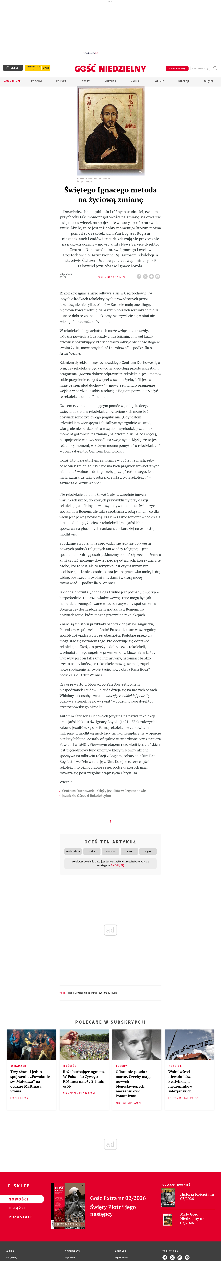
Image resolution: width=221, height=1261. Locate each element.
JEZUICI (71, 992)
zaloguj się (200, 68)
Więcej (208, 81)
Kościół (37, 81)
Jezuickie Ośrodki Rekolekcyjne (86, 796)
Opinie (159, 81)
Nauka (135, 81)
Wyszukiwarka (215, 68)
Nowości (17, 1199)
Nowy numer (12, 81)
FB (140, 275)
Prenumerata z (33, 68)
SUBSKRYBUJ (177, 68)
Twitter (146, 275)
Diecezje (184, 81)
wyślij (158, 275)
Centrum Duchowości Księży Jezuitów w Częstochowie (104, 791)
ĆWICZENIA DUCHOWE (87, 992)
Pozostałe (17, 1217)
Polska (61, 81)
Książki (17, 1208)
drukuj (152, 275)
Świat (86, 81)
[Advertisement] (110, 27)
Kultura (110, 81)
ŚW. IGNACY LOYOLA (108, 992)
